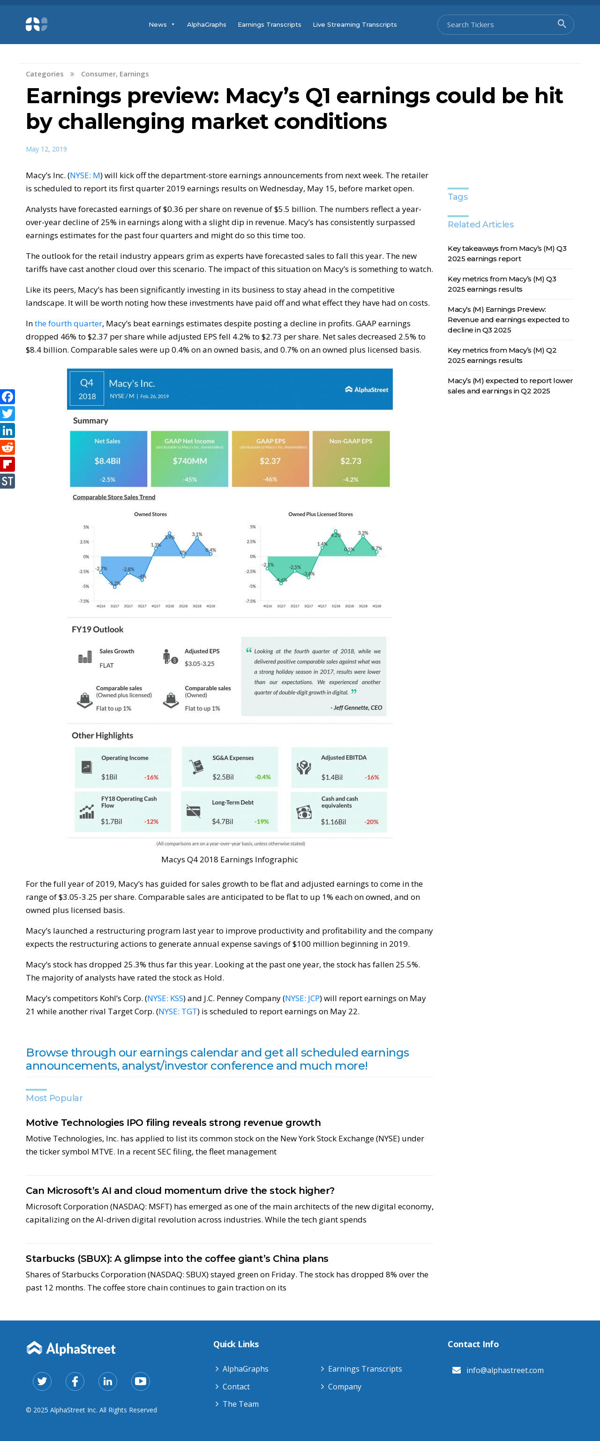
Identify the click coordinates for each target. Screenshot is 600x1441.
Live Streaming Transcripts (355, 24)
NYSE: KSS (165, 998)
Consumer (98, 73)
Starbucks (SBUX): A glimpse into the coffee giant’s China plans (177, 1258)
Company (344, 1386)
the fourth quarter (68, 323)
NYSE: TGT (177, 1011)
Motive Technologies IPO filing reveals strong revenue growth (173, 1122)
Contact (236, 1386)
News (162, 24)
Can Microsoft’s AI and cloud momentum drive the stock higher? (180, 1190)
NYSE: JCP (302, 998)
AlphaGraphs (206, 24)
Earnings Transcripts (269, 24)
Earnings (134, 73)
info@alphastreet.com (505, 1370)
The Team (241, 1404)
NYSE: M (85, 175)
